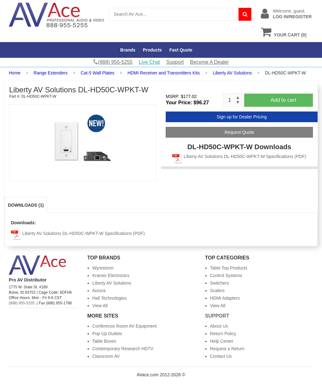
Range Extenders (50, 72)
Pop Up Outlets (107, 333)
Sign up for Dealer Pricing (242, 116)
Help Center (221, 341)
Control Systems (226, 275)
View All (100, 305)
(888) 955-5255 (22, 303)
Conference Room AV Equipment (124, 326)
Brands (127, 49)
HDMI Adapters (225, 298)
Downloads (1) (26, 205)
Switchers (219, 283)
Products (152, 49)
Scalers (217, 290)
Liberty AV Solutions (232, 72)
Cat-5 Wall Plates (98, 72)
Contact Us (221, 356)
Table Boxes (104, 341)
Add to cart (283, 100)
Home (14, 72)
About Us (219, 326)
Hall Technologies (109, 298)
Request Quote (239, 132)
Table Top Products (228, 267)
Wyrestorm (103, 267)
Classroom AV (106, 356)
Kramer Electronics (110, 275)
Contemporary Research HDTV (122, 348)
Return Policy (223, 333)
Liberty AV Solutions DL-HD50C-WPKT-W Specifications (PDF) (239, 156)
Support (175, 62)
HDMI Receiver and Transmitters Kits (163, 72)
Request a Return (227, 348)
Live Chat (149, 62)
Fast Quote (180, 49)
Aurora (98, 290)
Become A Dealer (209, 62)
